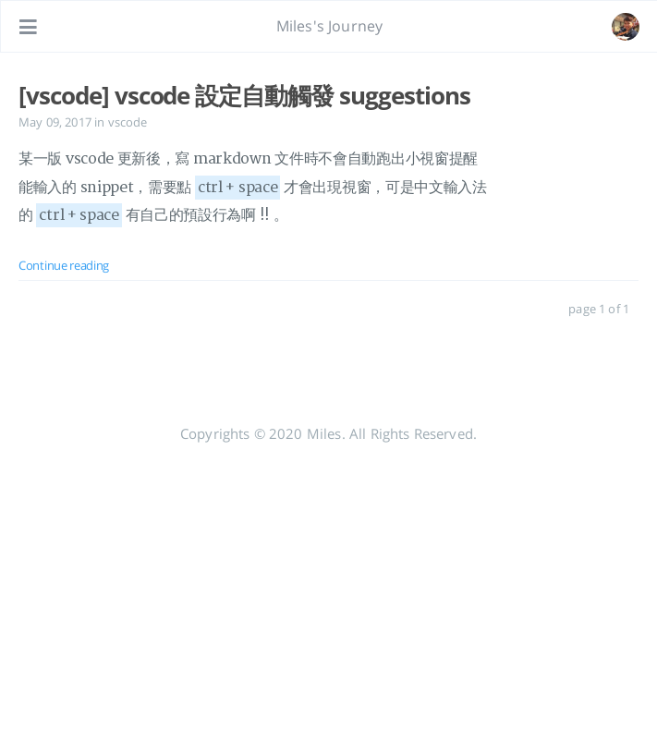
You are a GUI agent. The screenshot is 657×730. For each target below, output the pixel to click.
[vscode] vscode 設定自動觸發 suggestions (244, 95)
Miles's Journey (329, 26)
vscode (128, 122)
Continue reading (63, 265)
